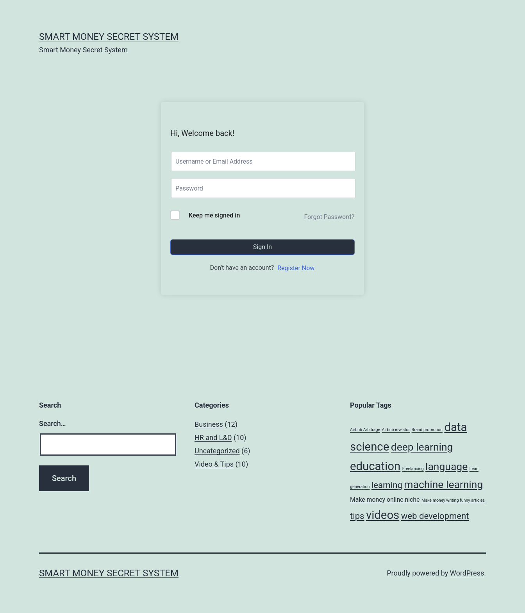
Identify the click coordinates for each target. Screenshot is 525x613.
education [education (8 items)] (375, 466)
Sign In (262, 247)
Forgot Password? (329, 217)
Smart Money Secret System (109, 36)
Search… (52, 423)
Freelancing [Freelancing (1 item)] (413, 468)
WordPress (467, 573)
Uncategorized (217, 451)
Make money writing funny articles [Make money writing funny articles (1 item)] (453, 500)
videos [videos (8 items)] (382, 515)
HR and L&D (213, 437)
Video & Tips (214, 464)
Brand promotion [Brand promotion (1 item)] (427, 429)
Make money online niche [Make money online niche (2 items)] (385, 499)
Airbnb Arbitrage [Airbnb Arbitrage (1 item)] (365, 429)
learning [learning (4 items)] (386, 485)
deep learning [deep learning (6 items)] (422, 447)
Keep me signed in (214, 215)
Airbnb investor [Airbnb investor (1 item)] (396, 429)
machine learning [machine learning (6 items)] (443, 484)
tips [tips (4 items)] (357, 516)
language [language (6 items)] (446, 466)
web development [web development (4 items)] (435, 516)
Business (209, 424)
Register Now (295, 268)
